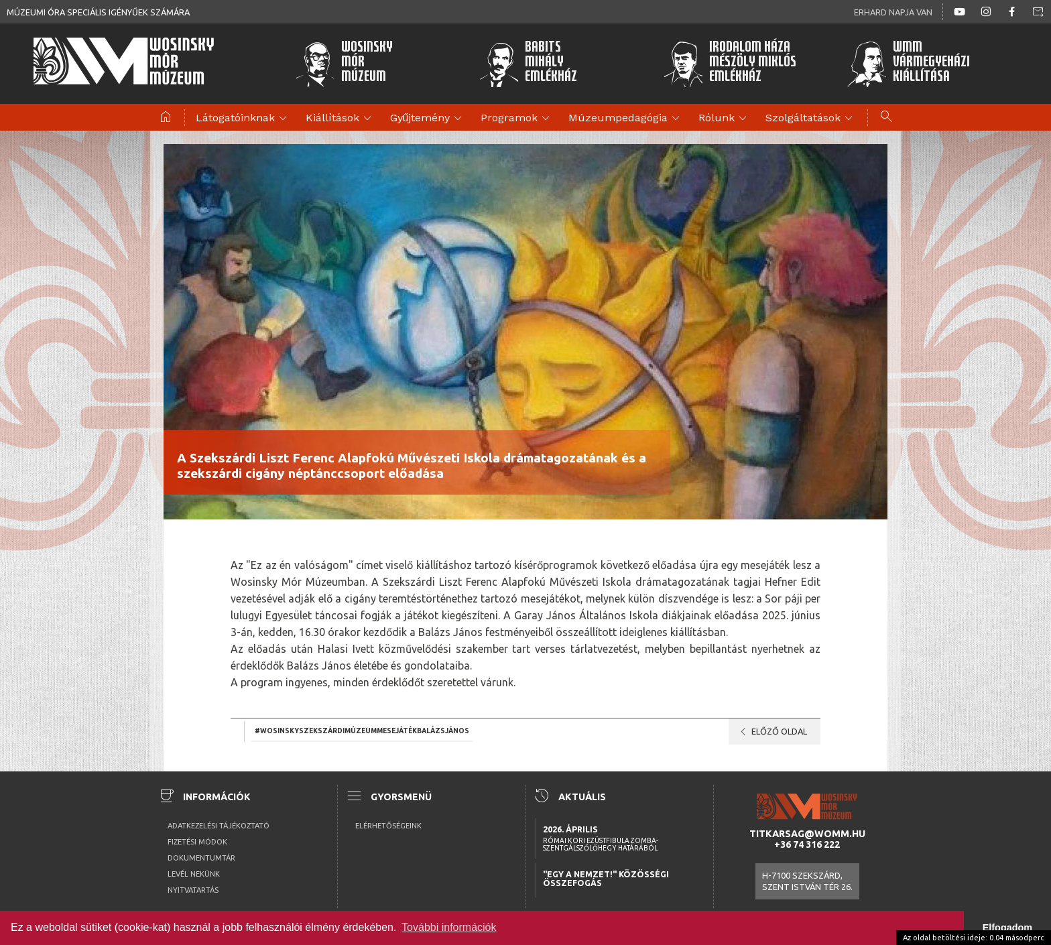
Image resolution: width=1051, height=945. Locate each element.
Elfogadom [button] (1007, 927)
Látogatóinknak (243, 118)
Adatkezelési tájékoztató (218, 826)
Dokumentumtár (201, 858)
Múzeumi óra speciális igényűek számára (98, 12)
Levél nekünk (194, 874)
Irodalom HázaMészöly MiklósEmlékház (729, 63)
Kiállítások (340, 118)
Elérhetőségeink (388, 826)
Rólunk (724, 118)
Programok (517, 118)
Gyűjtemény (428, 118)
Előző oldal (771, 731)
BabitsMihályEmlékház (528, 63)
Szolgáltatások (811, 118)
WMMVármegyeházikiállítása (908, 63)
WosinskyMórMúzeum (344, 63)
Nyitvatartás (193, 890)
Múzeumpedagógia (626, 118)
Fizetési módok (197, 842)
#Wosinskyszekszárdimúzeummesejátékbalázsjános (362, 731)
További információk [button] (448, 927)
